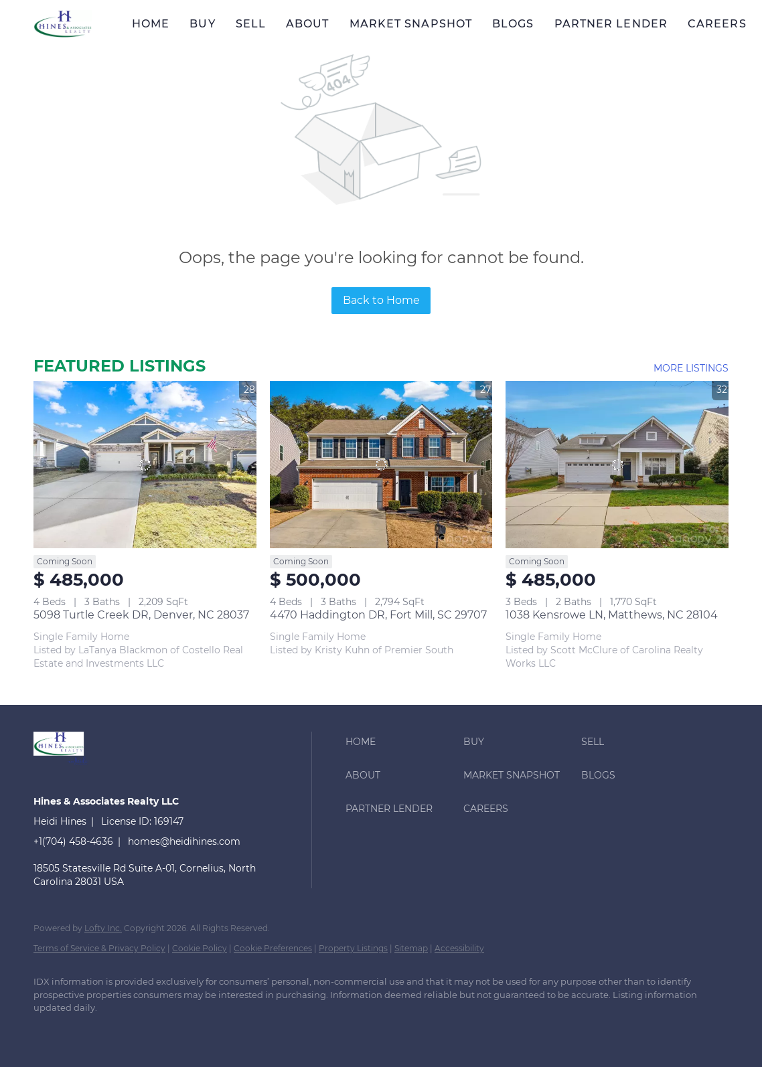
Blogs (513, 23)
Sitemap (411, 948)
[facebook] (49, 1031)
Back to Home (381, 300)
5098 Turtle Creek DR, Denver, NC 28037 (141, 614)
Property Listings (353, 948)
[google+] (282, 1031)
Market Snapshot (411, 23)
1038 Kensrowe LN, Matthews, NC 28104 (612, 614)
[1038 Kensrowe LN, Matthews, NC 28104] (617, 464)
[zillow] (166, 1031)
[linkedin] (88, 1031)
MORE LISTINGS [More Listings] (691, 368)
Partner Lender (611, 23)
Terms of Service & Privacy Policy (99, 948)
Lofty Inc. (103, 928)
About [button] (307, 23)
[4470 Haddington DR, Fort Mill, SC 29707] (381, 464)
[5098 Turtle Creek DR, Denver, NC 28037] (144, 464)
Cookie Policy (199, 948)
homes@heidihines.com (184, 841)
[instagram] (205, 1031)
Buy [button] (202, 23)
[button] (62, 23)
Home (150, 23)
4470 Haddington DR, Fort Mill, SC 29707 (378, 614)
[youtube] (244, 1031)
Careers (717, 23)
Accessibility (459, 948)
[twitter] (127, 1031)
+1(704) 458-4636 (73, 841)
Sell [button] (251, 23)
